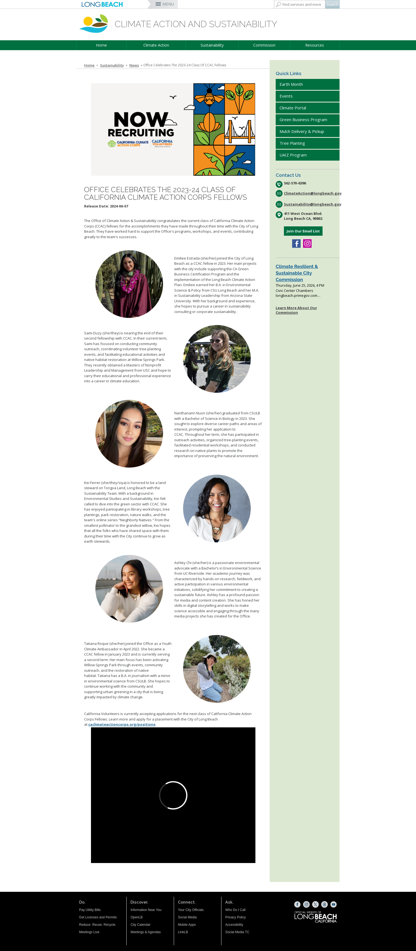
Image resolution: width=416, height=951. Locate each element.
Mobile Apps (187, 925)
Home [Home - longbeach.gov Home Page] (89, 65)
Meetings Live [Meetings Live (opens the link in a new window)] (89, 932)
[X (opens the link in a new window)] (315, 904)
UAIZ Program (293, 155)
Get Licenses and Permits (98, 917)
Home (101, 45)
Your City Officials (191, 910)
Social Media (187, 917)
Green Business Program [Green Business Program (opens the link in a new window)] (303, 119)
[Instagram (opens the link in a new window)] (307, 244)
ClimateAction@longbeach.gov (312, 193)
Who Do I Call (235, 910)
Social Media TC (237, 932)
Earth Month (291, 84)
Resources (314, 45)
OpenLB (136, 917)
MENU (168, 4)
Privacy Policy (235, 917)
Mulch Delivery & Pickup (302, 131)
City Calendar (140, 925)
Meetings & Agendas (145, 932)
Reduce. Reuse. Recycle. (97, 925)
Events (286, 96)
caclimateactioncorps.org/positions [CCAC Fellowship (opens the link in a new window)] (121, 724)
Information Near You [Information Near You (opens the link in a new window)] (145, 910)
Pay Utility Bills (90, 910)
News (134, 65)
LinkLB (183, 932)
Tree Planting (292, 143)
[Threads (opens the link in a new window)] (324, 904)
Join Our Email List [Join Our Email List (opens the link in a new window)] (303, 231)
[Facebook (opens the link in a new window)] (296, 244)
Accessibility (234, 925)
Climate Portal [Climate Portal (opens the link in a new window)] (293, 107)
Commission (264, 45)
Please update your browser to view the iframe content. (306, 281)
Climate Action (156, 45)
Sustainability (212, 45)
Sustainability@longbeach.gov (312, 204)
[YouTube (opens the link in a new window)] (333, 904)
